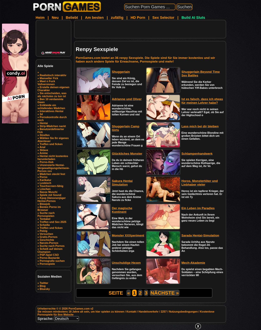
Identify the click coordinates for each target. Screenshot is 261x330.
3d (41, 114)
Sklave (44, 150)
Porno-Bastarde (50, 257)
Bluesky (45, 289)
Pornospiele (47, 263)
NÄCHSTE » (164, 293)
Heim (40, 17)
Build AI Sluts (193, 17)
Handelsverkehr (148, 311)
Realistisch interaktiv (53, 75)
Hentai (44, 123)
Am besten (94, 17)
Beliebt (72, 17)
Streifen (45, 135)
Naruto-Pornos (49, 243)
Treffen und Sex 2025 (53, 222)
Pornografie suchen (52, 260)
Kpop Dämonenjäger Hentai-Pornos (51, 199)
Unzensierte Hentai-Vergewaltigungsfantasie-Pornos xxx (53, 168)
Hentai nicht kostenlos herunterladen (52, 158)
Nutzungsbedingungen (183, 311)
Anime (44, 153)
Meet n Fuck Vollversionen (46, 83)
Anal (42, 147)
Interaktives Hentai (51, 111)
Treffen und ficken (51, 144)
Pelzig (43, 231)
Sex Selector (163, 17)
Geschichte (47, 240)
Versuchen (46, 234)
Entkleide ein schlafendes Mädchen (51, 107)
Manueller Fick (49, 78)
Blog (43, 286)
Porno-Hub (46, 162)
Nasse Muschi (48, 192)
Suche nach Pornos (52, 246)
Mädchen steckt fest (52, 174)
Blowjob (45, 204)
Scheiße (45, 225)
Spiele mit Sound (50, 195)
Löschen (45, 189)
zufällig (117, 17)
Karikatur (45, 180)
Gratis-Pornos (48, 237)
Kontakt (131, 311)
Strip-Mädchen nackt (53, 126)
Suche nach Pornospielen (46, 214)
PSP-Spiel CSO (49, 254)
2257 (164, 311)
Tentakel (45, 219)
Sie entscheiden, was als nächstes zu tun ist (51, 95)
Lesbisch (45, 183)
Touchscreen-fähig (51, 186)
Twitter (44, 283)
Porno (43, 177)
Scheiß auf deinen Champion (49, 250)
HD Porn (137, 17)
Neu (55, 17)
